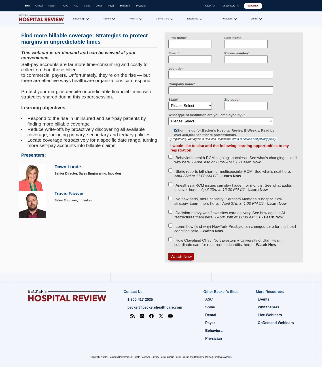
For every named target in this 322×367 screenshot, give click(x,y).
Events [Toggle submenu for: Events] (254, 18)
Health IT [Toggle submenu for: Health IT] (133, 18)
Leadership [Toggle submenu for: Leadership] (79, 18)
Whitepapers (268, 307)
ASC (76, 5)
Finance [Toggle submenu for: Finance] (107, 18)
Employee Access (222, 357)
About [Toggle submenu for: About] (208, 5)
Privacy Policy (159, 357)
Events (263, 299)
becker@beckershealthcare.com (154, 307)
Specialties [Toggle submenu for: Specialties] (192, 18)
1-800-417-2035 (140, 299)
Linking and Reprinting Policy (196, 357)
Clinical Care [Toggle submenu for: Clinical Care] (162, 18)
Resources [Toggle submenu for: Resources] (227, 18)
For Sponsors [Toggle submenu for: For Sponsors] (228, 5)
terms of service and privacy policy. (253, 139)
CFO (65, 5)
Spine (87, 5)
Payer (111, 5)
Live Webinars (270, 315)
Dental (99, 5)
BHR (27, 5)
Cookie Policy (174, 357)
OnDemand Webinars (276, 323)
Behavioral (125, 5)
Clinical (39, 5)
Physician (141, 5)
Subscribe (253, 5)
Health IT (52, 5)
